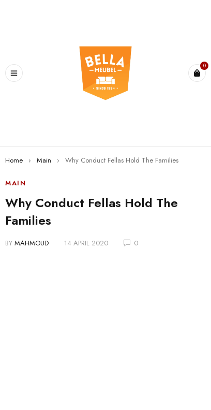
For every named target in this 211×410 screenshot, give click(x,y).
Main (44, 160)
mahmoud (31, 243)
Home (14, 160)
